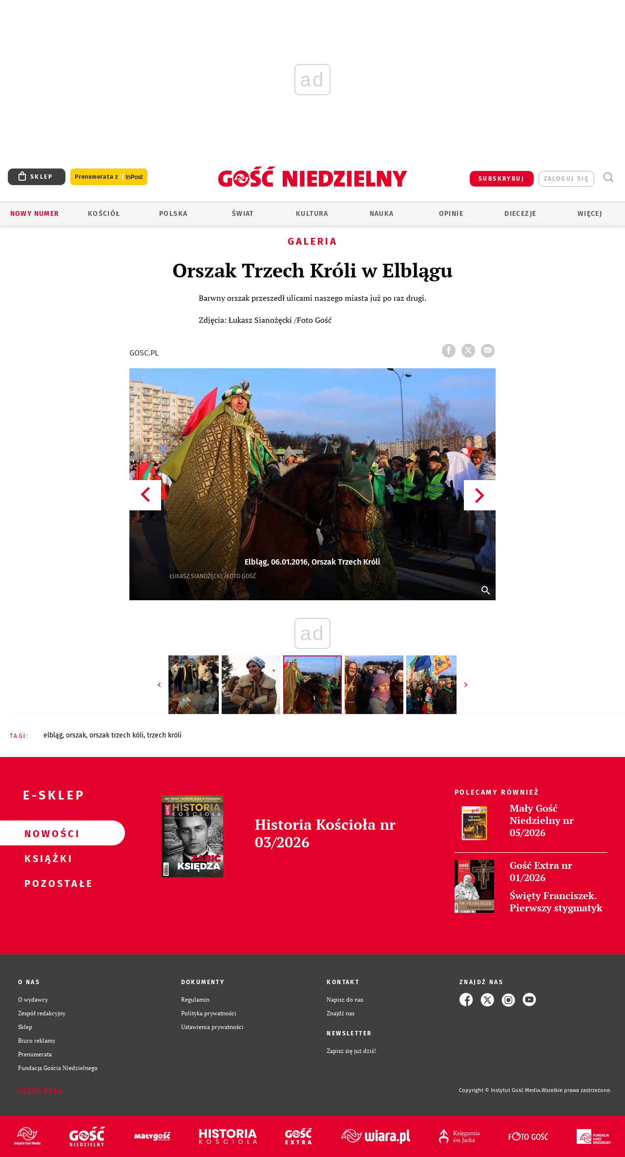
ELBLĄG (52, 735)
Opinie (451, 214)
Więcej (590, 214)
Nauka (382, 214)
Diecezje (520, 214)
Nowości (46, 833)
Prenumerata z (109, 177)
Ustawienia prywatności (212, 1027)
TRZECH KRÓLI (164, 735)
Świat (243, 214)
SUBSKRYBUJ (501, 178)
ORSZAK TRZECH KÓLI (116, 735)
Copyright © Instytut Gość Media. (500, 1090)
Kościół (104, 214)
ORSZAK (76, 735)
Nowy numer (35, 214)
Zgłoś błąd (40, 1090)
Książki (46, 858)
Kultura (312, 214)
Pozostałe (46, 883)
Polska (173, 214)
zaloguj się (566, 178)
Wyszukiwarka (608, 177)
